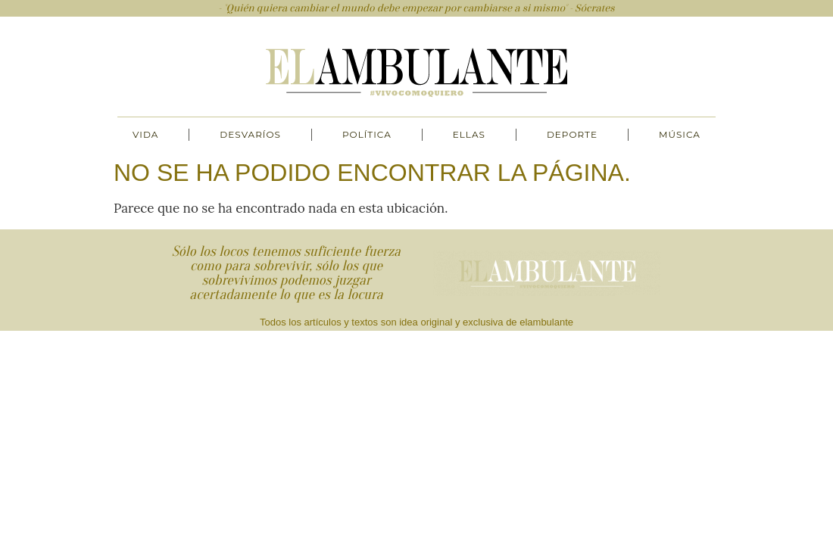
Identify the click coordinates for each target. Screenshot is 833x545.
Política (367, 134)
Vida (145, 134)
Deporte (572, 134)
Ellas (469, 134)
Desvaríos (250, 134)
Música (679, 134)
